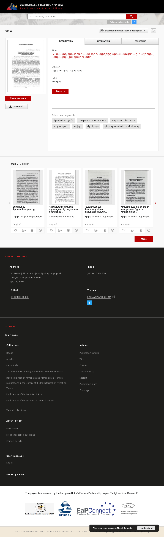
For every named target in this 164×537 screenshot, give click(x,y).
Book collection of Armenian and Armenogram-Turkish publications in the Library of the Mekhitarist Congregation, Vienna (36, 383)
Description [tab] (66, 41)
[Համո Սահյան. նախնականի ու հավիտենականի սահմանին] (100, 187)
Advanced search (119, 22)
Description (12, 428)
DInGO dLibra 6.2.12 (50, 531)
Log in (9, 462)
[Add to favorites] (153, 30)
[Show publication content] (32, 230)
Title (82, 359)
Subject (83, 377)
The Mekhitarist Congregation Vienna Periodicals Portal (34, 371)
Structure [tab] (140, 41)
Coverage (84, 390)
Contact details (14, 441)
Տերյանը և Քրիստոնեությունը (24, 208)
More (144, 239)
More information (125, 528)
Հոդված (56, 81)
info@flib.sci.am (20, 296)
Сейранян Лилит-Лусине (92, 120)
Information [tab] (103, 41)
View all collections (16, 410)
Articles (10, 359)
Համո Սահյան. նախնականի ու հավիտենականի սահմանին (95, 209)
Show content (18, 98)
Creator (84, 365)
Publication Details (89, 352)
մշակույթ (93, 126)
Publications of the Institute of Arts (24, 394)
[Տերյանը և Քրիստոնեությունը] (28, 187)
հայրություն (60, 126)
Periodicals (12, 365)
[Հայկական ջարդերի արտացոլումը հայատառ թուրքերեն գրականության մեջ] (64, 187)
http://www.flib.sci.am (99, 296)
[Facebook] (89, 303)
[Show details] (40, 230)
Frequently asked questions (20, 434)
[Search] (131, 16)
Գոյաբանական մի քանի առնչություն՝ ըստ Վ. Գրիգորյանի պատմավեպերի (135, 209)
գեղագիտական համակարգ (122, 126)
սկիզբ (77, 126)
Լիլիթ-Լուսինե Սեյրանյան (67, 70)
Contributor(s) (87, 371)
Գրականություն (63, 120)
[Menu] (160, 3)
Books (9, 352)
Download (15, 106)
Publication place (88, 384)
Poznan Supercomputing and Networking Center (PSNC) (117, 531)
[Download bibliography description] (23, 230)
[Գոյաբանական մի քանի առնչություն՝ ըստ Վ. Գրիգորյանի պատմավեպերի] (136, 187)
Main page (11, 335)
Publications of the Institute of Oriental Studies (30, 400)
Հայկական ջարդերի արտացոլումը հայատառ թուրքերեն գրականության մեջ (63, 209)
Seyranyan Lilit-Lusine (123, 120)
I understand (146, 528)
